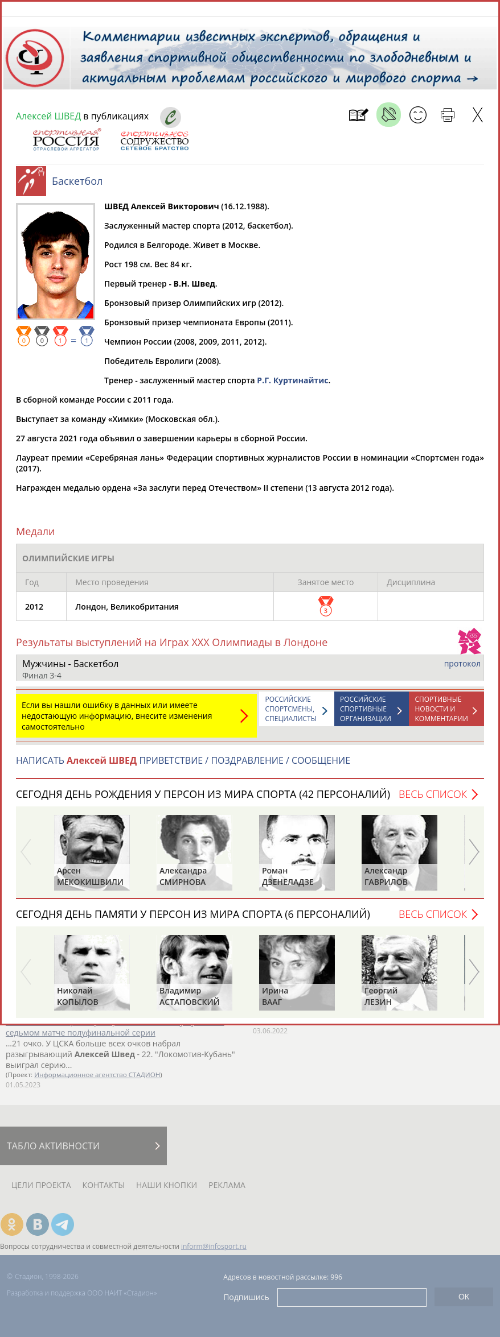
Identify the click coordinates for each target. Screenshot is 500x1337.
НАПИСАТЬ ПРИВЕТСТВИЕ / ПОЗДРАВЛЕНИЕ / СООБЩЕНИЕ (183, 766)
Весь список (433, 799)
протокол (462, 669)
